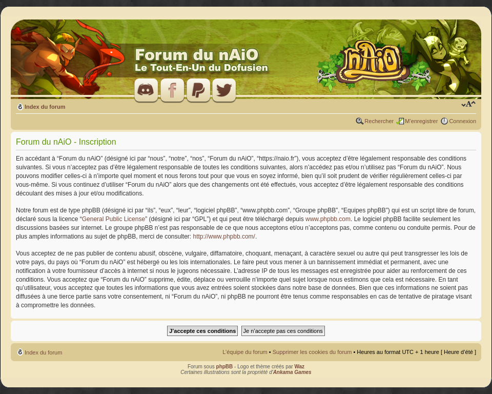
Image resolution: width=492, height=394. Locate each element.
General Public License (113, 219)
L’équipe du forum (244, 352)
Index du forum (45, 107)
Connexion (462, 121)
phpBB (224, 366)
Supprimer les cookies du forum (312, 352)
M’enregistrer (421, 121)
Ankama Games (292, 372)
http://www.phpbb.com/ (224, 236)
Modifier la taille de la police (468, 104)
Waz (299, 366)
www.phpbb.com (328, 219)
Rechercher (379, 121)
